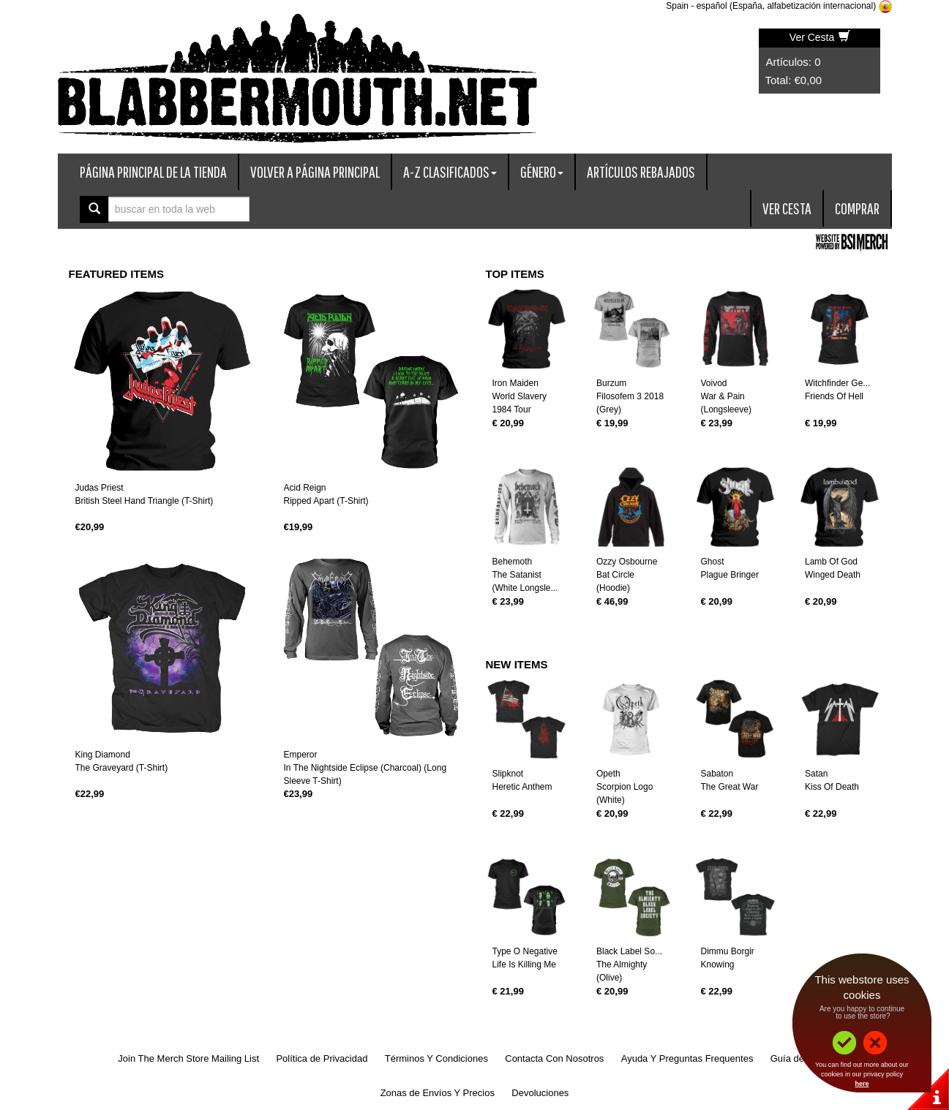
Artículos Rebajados (641, 171)
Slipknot (508, 774)
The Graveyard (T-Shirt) (121, 768)
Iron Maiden (515, 383)
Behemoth (512, 561)
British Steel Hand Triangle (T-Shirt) (144, 501)
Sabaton (717, 774)
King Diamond (102, 755)
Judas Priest (99, 488)
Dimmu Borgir (727, 951)
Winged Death (832, 575)
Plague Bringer (730, 575)
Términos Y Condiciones (436, 1058)
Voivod (714, 383)
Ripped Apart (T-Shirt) (326, 501)
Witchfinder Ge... (837, 383)
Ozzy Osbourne (626, 561)
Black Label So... (629, 951)
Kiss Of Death (832, 787)
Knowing (718, 964)
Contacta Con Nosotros (554, 1058)
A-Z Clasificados (450, 171)
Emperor (301, 755)
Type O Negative (525, 951)
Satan (816, 774)
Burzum (611, 383)
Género (541, 171)
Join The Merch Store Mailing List (188, 1058)
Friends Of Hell (834, 396)
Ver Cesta (819, 37)
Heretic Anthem (522, 787)
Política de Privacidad (321, 1058)
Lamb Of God (831, 561)
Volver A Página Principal (315, 171)
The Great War (730, 787)
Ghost (712, 561)
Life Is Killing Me (524, 964)
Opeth (608, 774)
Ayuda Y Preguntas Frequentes (687, 1058)
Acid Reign (305, 488)
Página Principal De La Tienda (153, 171)
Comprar (857, 208)
